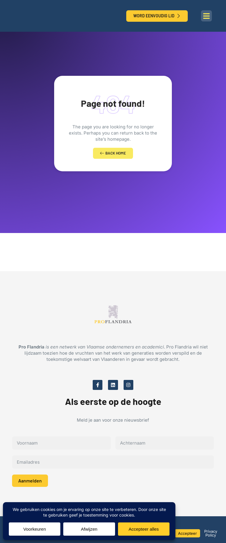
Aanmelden (30, 483)
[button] (206, 15)
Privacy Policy (210, 533)
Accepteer (187, 533)
